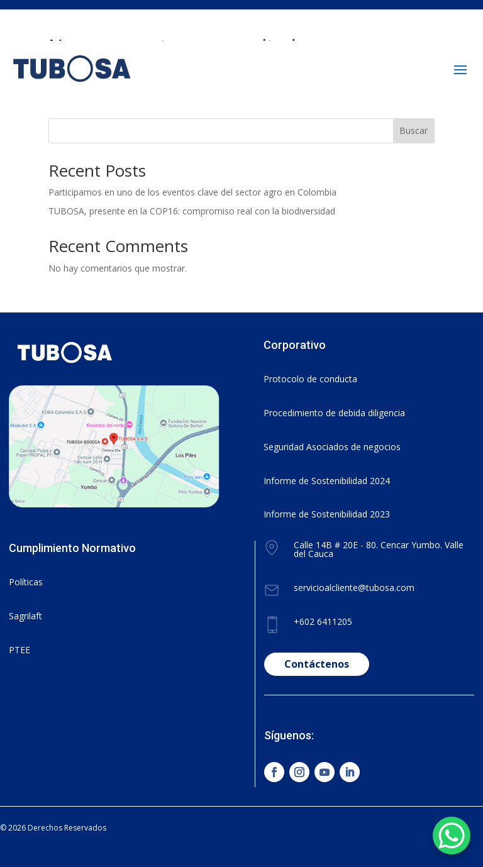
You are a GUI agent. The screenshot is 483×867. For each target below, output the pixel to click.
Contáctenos (316, 664)
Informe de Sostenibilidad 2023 (327, 514)
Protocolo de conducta (310, 379)
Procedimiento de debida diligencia (334, 413)
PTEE (19, 650)
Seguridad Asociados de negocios (332, 447)
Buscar (413, 130)
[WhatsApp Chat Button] (451, 835)
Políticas (26, 582)
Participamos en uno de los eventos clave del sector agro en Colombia (192, 192)
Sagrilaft (25, 616)
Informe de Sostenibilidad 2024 (327, 481)
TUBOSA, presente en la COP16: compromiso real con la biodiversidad (191, 211)
